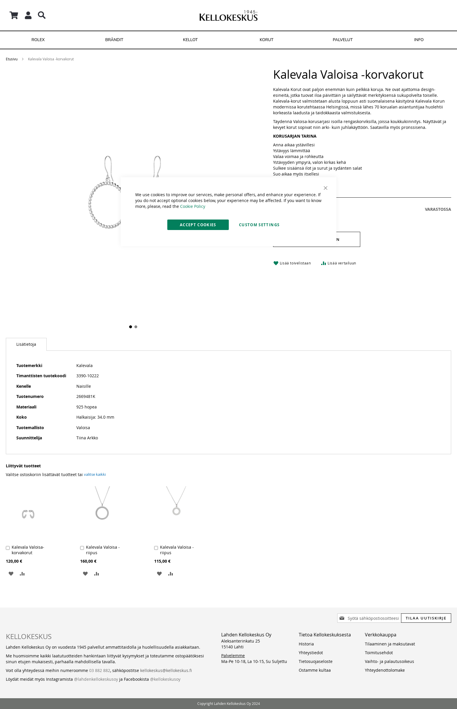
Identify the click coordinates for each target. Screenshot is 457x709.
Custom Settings (259, 224)
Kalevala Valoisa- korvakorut (28, 549)
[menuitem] (38, 40)
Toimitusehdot (379, 652)
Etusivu (11, 59)
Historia (306, 644)
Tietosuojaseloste (316, 661)
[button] (11, 573)
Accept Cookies (198, 224)
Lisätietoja (26, 344)
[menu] (228, 40)
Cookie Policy (192, 206)
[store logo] (228, 15)
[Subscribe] (426, 618)
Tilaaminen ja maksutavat (390, 644)
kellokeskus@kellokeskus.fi (166, 670)
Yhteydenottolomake (385, 670)
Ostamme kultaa (315, 670)
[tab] (26, 344)
